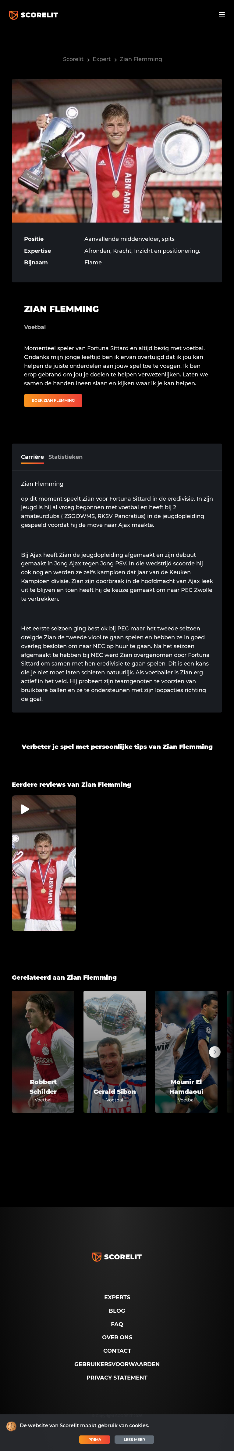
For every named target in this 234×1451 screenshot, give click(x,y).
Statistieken (65, 457)
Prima (94, 1439)
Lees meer (134, 1439)
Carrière (32, 457)
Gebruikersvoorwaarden (117, 1364)
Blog (117, 1311)
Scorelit (73, 59)
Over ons (117, 1337)
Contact (117, 1351)
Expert (102, 59)
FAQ (117, 1324)
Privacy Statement (117, 1377)
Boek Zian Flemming (53, 400)
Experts (117, 1297)
